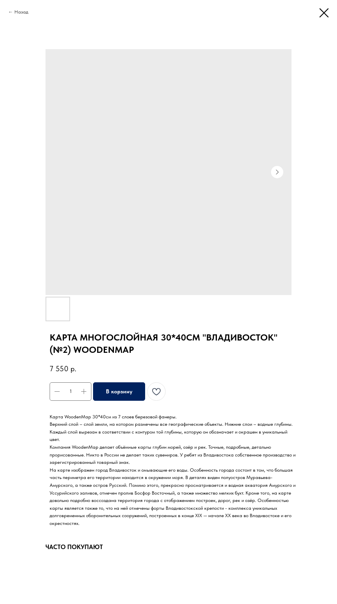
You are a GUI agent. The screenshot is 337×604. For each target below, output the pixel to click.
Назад (21, 12)
